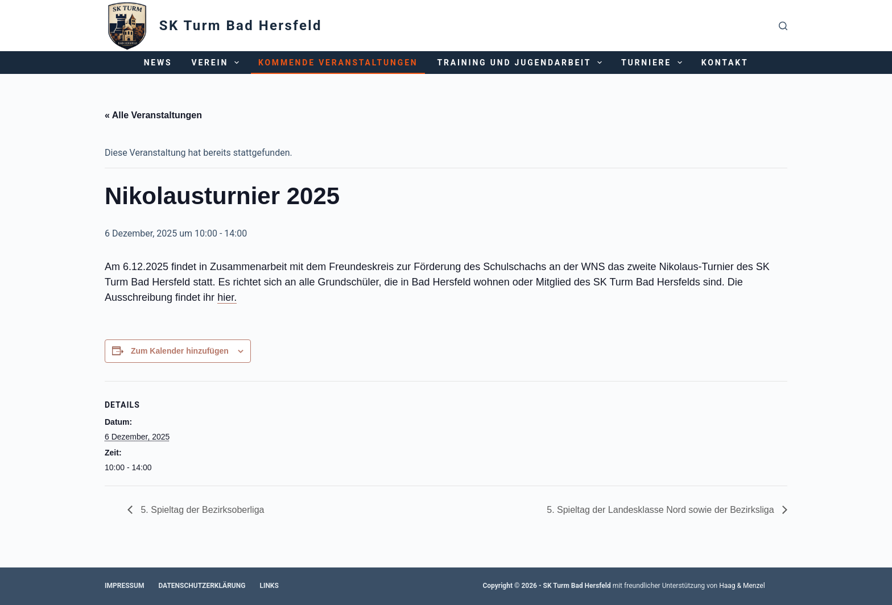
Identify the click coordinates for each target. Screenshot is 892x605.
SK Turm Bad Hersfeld (240, 26)
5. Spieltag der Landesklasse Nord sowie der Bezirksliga (662, 510)
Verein (217, 62)
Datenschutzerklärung (201, 586)
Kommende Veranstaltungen (338, 62)
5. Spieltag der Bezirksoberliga (201, 510)
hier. (227, 297)
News (158, 62)
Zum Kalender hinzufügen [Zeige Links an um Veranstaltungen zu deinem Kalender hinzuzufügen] (180, 350)
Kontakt (725, 62)
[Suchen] (783, 26)
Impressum (124, 586)
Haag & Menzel (742, 586)
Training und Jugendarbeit (522, 62)
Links (269, 586)
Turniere (654, 62)
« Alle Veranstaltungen (153, 115)
